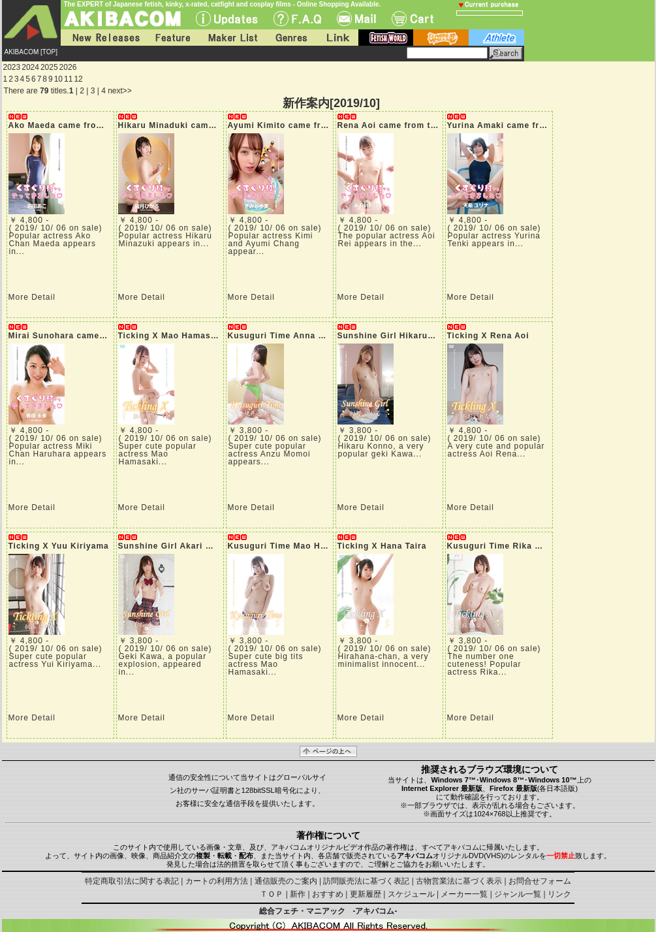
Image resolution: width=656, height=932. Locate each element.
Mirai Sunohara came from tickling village (99, 335)
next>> (120, 90)
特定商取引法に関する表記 (132, 881)
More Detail (31, 297)
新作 (297, 894)
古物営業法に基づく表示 (459, 881)
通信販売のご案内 (286, 881)
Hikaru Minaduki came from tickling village (211, 125)
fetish (385, 37)
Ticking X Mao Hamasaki (171, 335)
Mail (356, 18)
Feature (172, 37)
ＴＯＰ (271, 894)
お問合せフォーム (539, 881)
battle (441, 37)
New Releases (103, 37)
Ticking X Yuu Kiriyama (58, 546)
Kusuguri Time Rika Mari (500, 546)
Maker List (232, 37)
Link (336, 37)
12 (78, 79)
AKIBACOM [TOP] (31, 52)
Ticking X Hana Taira (382, 546)
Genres (290, 37)
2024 (30, 67)
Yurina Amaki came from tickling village (533, 125)
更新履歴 (365, 894)
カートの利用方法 (216, 881)
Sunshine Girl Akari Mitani (175, 546)
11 (68, 79)
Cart (412, 18)
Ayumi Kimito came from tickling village (314, 125)
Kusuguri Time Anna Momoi (287, 335)
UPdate (226, 18)
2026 (68, 67)
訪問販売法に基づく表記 (366, 881)
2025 (49, 67)
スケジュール (411, 894)
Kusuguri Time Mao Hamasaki (292, 546)
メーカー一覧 (464, 894)
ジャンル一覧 (517, 894)
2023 (12, 67)
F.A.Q (297, 18)
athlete (496, 37)
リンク (559, 894)
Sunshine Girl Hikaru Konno (398, 335)
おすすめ (327, 894)
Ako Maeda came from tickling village (89, 125)
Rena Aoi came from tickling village (414, 125)
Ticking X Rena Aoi (488, 335)
